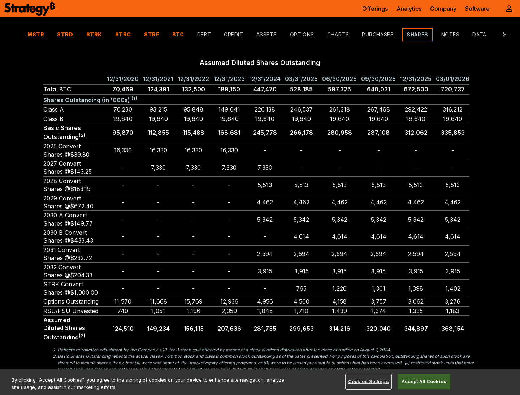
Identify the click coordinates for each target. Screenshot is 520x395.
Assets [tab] (252, 34)
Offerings (375, 8)
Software (477, 8)
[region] (260, 382)
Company (443, 8)
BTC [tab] (164, 34)
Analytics (408, 8)
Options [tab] (288, 34)
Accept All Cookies (424, 381)
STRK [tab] (80, 34)
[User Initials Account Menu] (509, 8)
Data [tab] (465, 34)
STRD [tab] (50, 34)
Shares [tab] (402, 34)
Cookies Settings (368, 381)
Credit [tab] (219, 34)
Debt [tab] (189, 34)
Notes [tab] (436, 34)
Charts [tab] (323, 34)
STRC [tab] (109, 34)
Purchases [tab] (363, 34)
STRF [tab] (137, 34)
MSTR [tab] (21, 34)
